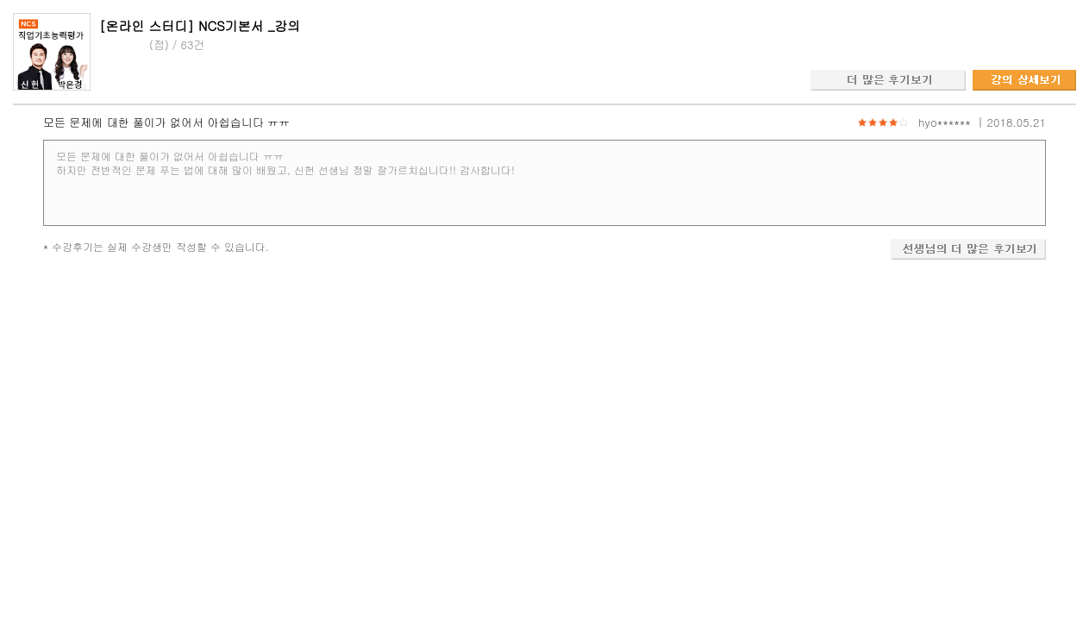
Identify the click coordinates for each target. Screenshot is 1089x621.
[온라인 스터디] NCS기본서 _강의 (199, 25)
